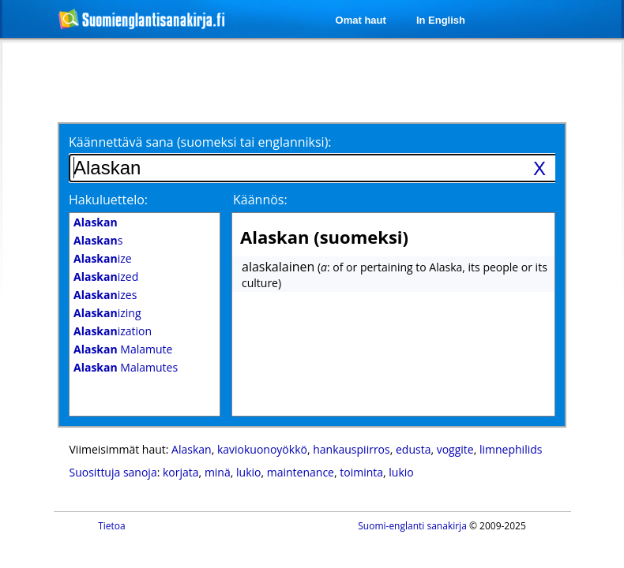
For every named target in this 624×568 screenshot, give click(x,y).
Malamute (122, 349)
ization (112, 330)
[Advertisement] (196, 80)
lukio (248, 472)
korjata (181, 472)
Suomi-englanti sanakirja (412, 525)
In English (440, 20)
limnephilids (510, 449)
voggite (455, 449)
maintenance (300, 472)
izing (107, 312)
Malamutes (125, 367)
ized (105, 276)
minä (218, 472)
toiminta (361, 472)
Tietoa (112, 525)
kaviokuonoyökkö (262, 449)
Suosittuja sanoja (113, 472)
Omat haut (361, 20)
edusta (413, 449)
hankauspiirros (351, 449)
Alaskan (191, 449)
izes (105, 294)
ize (102, 258)
